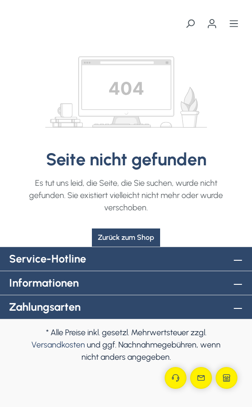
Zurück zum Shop (126, 237)
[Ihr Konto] (212, 24)
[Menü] (234, 24)
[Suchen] (190, 24)
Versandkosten (58, 345)
